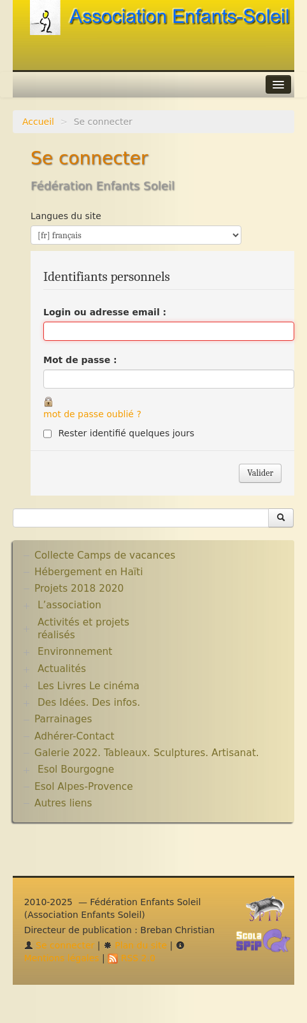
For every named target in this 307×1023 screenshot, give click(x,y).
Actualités (62, 669)
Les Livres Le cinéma (88, 686)
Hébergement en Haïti (88, 572)
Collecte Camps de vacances (104, 555)
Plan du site (135, 945)
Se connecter (59, 945)
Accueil (38, 122)
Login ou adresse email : (104, 312)
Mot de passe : (80, 360)
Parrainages (63, 719)
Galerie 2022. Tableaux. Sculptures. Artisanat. (146, 753)
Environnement (75, 651)
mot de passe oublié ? (92, 414)
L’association (69, 605)
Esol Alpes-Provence (83, 786)
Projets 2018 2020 (79, 588)
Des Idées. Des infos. (89, 702)
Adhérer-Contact (74, 736)
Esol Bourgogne (76, 769)
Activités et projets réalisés (83, 629)
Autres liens (63, 803)
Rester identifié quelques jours (126, 433)
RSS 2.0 (131, 958)
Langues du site (66, 216)
